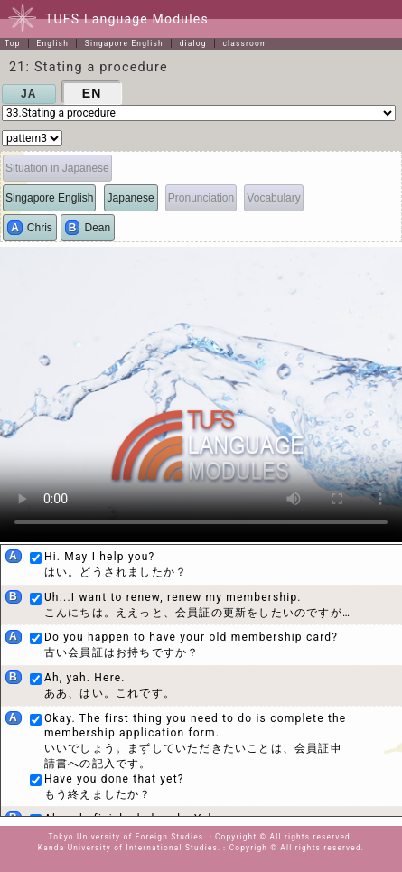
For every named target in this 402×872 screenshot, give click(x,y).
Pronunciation (201, 198)
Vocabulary (273, 198)
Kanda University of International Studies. (129, 847)
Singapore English (124, 43)
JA (29, 94)
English (52, 43)
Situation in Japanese (57, 168)
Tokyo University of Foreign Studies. (128, 836)
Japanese (131, 198)
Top (13, 43)
